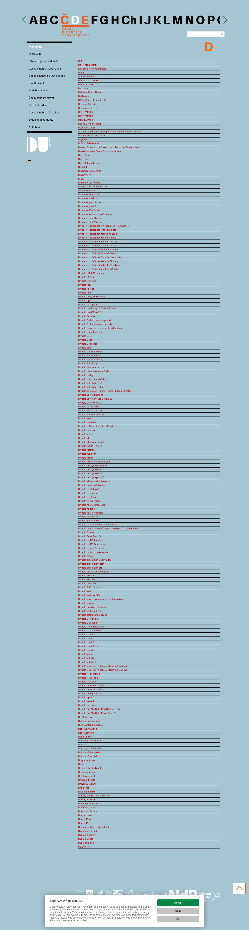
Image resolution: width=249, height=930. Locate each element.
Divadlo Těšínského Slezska (92, 615)
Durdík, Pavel (85, 819)
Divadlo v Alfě (85, 654)
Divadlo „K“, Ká (86, 277)
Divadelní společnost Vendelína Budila (98, 269)
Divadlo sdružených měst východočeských (100, 599)
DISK (81, 179)
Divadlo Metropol (87, 450)
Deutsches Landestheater (92, 135)
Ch (129, 21)
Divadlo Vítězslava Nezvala (92, 689)
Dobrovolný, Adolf (87, 729)
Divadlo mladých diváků (90, 473)
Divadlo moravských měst (92, 485)
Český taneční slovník (42, 98)
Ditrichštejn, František (89, 183)
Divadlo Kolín (85, 418)
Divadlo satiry (85, 591)
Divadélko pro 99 (87, 206)
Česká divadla (37, 105)
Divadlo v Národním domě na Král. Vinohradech (103, 666)
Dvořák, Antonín (86, 835)
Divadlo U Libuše (87, 634)
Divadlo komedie (87, 422)
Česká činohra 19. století (44, 112)
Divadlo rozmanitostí (89, 583)
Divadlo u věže (85, 638)
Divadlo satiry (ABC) (89, 595)
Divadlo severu (86, 603)
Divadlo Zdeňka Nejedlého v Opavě (96, 713)
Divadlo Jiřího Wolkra (89, 403)
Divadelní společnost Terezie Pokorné (97, 253)
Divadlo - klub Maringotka (91, 273)
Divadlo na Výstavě (88, 517)
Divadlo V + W (85, 650)
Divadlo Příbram (86, 576)
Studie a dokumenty (41, 119)
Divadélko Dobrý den (89, 194)
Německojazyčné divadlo (44, 61)
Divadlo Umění (86, 642)
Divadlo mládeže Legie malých (94, 462)
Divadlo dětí (84, 348)
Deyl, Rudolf (84, 139)
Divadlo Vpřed (85, 697)
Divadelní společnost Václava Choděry (98, 261)
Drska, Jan (84, 788)
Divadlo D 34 (85, 336)
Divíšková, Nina (86, 717)
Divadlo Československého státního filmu (100, 328)
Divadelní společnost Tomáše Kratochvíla (100, 257)
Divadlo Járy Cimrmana (90, 395)
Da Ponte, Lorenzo (88, 65)
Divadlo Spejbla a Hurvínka (92, 607)
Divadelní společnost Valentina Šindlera (99, 265)
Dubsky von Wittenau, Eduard (94, 796)
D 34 (80, 61)
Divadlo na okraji (87, 497)
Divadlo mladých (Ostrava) (92, 465)
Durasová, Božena (87, 811)
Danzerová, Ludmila (88, 80)
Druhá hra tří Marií (87, 792)
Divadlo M (83, 438)
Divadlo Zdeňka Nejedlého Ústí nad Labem (100, 709)
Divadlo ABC (84, 285)
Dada (81, 73)
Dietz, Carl (83, 159)
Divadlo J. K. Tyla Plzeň (90, 383)
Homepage (35, 46)
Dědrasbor (83, 88)
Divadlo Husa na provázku (92, 379)
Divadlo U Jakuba (87, 623)
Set (178, 919)
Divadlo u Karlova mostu (91, 631)
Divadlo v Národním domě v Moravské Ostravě (102, 670)
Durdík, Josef (85, 815)
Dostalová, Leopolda (89, 752)
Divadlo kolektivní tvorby (91, 414)
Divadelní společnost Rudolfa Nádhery (98, 249)
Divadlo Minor (85, 458)
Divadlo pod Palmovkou (90, 540)
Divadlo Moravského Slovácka (94, 481)
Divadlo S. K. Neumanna (91, 587)
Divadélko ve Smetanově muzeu (95, 214)
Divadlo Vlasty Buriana (90, 693)
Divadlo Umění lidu (88, 646)
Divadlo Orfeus (86, 532)
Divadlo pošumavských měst (93, 552)
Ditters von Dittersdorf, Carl (92, 187)
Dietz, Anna (84, 155)
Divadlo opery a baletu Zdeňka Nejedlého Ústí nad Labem (108, 528)
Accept (178, 902)
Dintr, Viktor (84, 175)
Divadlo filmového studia (91, 367)
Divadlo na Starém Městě (91, 505)
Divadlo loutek (85, 434)
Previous (24, 20)
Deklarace (83, 96)
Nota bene (35, 127)
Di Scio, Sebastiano (88, 143)
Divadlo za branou (87, 705)
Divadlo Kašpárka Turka (90, 410)
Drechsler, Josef (86, 776)
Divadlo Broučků (87, 316)
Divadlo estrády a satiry (90, 359)
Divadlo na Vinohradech (90, 513)
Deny (178, 911)
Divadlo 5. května (87, 281)
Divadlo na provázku (89, 501)
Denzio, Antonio (86, 120)
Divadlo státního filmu (89, 611)
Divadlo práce (85, 556)
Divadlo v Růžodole (88, 678)
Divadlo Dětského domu (90, 352)
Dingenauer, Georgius (89, 171)
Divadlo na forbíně (87, 493)
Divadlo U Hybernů (88, 619)
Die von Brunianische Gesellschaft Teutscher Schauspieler (108, 147)
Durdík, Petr (84, 823)
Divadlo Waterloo (87, 701)
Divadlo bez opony (87, 304)
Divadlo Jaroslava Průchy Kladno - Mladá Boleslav (104, 391)
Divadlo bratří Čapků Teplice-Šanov (96, 308)
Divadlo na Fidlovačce (89, 489)
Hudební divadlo (39, 90)
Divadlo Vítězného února (91, 686)
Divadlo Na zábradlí (88, 520)
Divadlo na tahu (86, 509)
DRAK (81, 764)
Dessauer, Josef (86, 128)
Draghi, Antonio (86, 760)
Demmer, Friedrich (87, 104)
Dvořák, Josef (85, 839)
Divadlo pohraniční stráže (91, 548)
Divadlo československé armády (95, 324)
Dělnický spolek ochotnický (92, 100)
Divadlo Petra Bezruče (89, 536)
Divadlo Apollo (85, 300)
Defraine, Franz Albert (89, 92)
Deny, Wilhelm (85, 112)
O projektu (35, 54)
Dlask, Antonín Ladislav (90, 725)
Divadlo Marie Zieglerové (91, 442)
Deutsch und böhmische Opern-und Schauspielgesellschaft (109, 132)
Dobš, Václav (85, 737)
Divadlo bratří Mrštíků (89, 312)
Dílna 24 (82, 167)
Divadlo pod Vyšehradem (91, 544)
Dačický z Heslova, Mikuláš (92, 69)
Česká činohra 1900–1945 (45, 68)
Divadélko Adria (86, 190)
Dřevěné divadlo (86, 780)
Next (225, 20)
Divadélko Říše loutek (89, 210)
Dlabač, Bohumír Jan (89, 721)
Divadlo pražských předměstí (93, 572)
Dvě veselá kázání (87, 831)
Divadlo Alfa (84, 293)
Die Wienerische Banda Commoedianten (99, 151)
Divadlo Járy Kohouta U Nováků (95, 399)
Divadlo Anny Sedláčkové (91, 297)
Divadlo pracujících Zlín (90, 568)
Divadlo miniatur (87, 454)
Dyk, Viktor (84, 847)
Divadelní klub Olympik (90, 218)
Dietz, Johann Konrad (89, 163)
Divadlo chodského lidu (90, 332)
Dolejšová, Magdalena (90, 741)
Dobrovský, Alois (87, 733)
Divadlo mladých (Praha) (91, 469)
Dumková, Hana (86, 807)
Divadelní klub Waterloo (90, 222)
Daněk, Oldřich (86, 77)
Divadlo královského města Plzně (95, 426)
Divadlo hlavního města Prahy (94, 371)
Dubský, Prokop (86, 799)
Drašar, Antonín (86, 772)
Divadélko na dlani (87, 198)
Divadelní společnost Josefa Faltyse (97, 238)
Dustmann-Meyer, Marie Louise (94, 827)
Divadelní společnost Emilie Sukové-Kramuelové (103, 226)
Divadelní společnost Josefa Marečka (98, 242)
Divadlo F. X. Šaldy (87, 363)
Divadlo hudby (85, 375)
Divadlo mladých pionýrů (91, 477)
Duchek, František (87, 803)
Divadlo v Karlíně (87, 658)
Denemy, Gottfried (87, 108)
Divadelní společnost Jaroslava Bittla (97, 234)
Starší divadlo (37, 83)
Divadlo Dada (85, 340)
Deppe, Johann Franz (89, 124)
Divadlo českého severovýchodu (95, 320)
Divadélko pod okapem (90, 202)
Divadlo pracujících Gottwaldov (94, 560)
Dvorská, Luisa (86, 843)
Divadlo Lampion (87, 430)
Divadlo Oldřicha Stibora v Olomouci (97, 524)
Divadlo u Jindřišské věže (91, 627)
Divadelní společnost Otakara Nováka (98, 245)
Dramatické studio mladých (92, 768)
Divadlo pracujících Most (91, 564)
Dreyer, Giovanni (87, 784)
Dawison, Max (85, 84)
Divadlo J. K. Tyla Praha (90, 387)
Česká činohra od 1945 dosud (47, 75)
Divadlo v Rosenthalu (89, 674)
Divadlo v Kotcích (87, 662)
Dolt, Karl (83, 744)
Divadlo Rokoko (86, 579)
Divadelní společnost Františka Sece (97, 230)
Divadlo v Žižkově (87, 682)
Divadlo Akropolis (87, 289)
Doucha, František (87, 756)
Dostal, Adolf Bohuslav (90, 748)
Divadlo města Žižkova (90, 446)
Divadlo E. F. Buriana (89, 355)
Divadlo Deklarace (87, 344)
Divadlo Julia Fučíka (88, 407)
